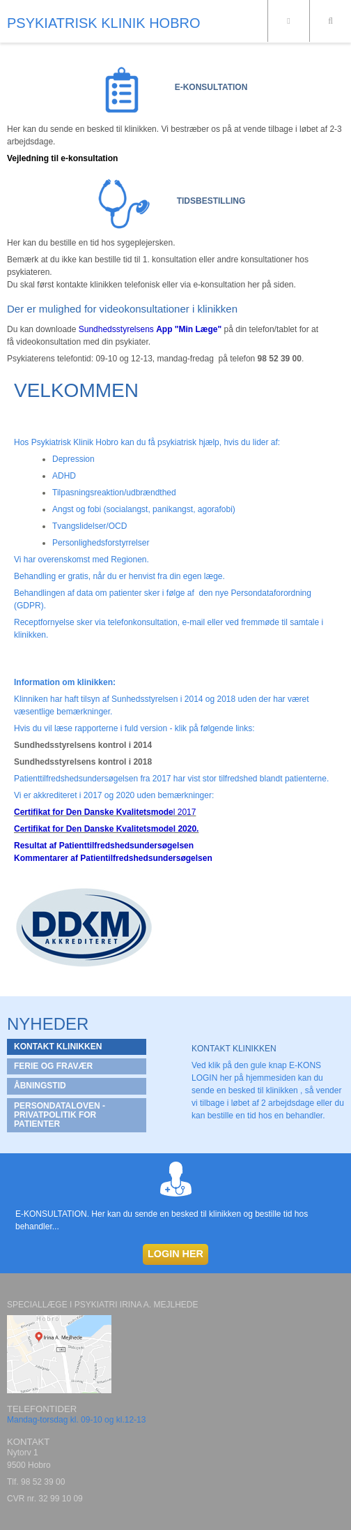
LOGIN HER (175, 1253)
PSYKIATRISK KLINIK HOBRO (103, 23)
